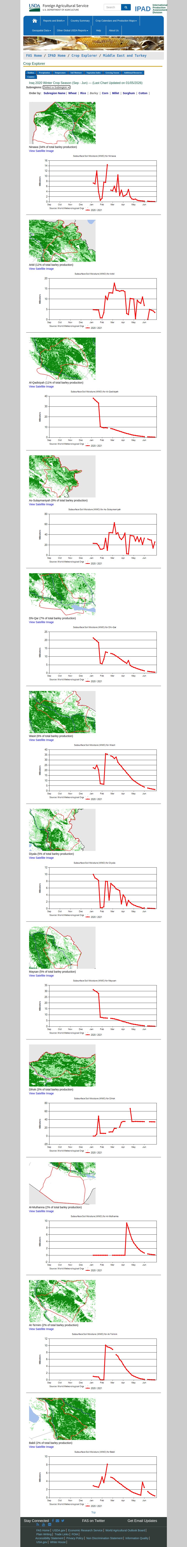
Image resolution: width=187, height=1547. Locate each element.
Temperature (60, 73)
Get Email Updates (142, 1521)
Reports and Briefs (54, 20)
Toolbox (31, 73)
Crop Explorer (84, 56)
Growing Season (112, 73)
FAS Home (34, 56)
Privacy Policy (74, 1538)
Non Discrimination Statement (104, 1538)
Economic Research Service (85, 1530)
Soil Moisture (76, 73)
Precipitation (44, 73)
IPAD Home (57, 56)
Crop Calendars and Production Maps (116, 20)
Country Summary (80, 20)
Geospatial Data (41, 30)
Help (98, 30)
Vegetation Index (94, 73)
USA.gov (41, 1542)
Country (31, 77)
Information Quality (137, 1538)
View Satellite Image (41, 150)
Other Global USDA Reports (72, 30)
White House (58, 1542)
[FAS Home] (49, 6)
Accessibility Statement (49, 1538)
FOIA (75, 1534)
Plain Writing (44, 1534)
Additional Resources (133, 73)
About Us (114, 30)
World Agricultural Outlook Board (125, 1530)
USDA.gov (59, 1530)
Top (93, 1512)
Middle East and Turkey (125, 56)
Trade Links (62, 1534)
